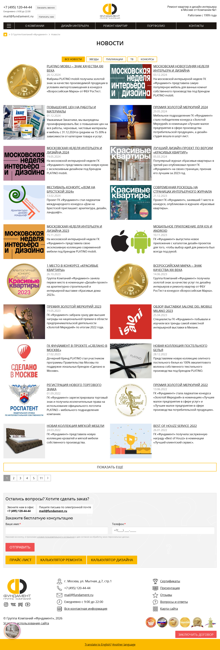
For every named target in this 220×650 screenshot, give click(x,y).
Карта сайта (169, 609)
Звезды (94, 59)
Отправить (20, 547)
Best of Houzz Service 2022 (175, 426)
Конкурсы (147, 59)
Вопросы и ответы (174, 602)
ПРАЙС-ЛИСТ (20, 560)
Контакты (196, 26)
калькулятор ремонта (61, 560)
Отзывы (166, 595)
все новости (73, 59)
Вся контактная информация (85, 609)
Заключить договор (195, 634)
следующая (48, 478)
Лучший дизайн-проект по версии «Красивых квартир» (183, 150)
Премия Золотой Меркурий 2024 (180, 107)
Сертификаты (170, 581)
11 (41, 478)
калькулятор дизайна (112, 560)
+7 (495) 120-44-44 (17, 7)
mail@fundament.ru (18, 16)
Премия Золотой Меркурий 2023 (74, 306)
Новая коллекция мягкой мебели (75, 426)
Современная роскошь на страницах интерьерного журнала (182, 189)
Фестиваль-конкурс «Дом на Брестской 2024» (71, 189)
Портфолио (156, 26)
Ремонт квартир (115, 26)
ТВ (131, 59)
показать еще (110, 467)
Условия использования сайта (26, 623)
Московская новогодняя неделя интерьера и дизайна (181, 68)
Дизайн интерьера (75, 26)
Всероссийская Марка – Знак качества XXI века (177, 267)
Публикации (114, 59)
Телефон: (163, 528)
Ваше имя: (57, 528)
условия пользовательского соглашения (56, 537)
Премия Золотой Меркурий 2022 (180, 385)
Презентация (170, 588)
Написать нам (46, 16)
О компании (34, 26)
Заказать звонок (46, 7)
